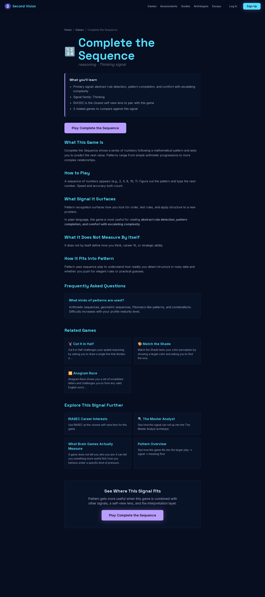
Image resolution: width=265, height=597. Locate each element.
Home (68, 29)
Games (152, 6)
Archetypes (201, 6)
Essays (216, 6)
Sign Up (252, 6)
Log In (233, 6)
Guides (185, 6)
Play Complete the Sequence (95, 128)
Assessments (168, 6)
